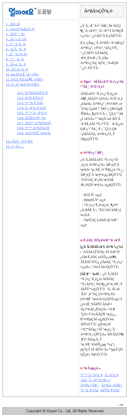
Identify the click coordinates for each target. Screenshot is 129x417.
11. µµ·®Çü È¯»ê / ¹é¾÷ (22, 74)
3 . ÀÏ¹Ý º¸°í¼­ (15, 34)
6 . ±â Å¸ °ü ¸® (16, 49)
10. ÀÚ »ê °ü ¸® (17, 69)
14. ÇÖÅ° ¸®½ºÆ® (19, 141)
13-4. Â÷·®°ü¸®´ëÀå (31, 108)
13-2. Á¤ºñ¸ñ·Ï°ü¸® (30, 98)
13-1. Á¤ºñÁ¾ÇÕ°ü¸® (32, 93)
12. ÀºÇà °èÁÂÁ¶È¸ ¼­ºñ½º (24, 79)
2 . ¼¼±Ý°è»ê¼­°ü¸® (20, 29)
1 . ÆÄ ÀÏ (13, 24)
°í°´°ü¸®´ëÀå (89, 390)
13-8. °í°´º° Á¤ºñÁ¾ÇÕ (33, 128)
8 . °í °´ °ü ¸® (15, 59)
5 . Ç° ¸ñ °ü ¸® (16, 44)
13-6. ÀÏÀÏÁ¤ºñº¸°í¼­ (31, 118)
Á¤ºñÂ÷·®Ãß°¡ (111, 385)
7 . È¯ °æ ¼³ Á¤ (16, 54)
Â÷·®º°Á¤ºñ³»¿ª (100, 380)
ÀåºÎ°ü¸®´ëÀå (109, 390)
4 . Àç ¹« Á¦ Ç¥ (16, 39)
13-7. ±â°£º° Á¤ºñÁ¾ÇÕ (34, 123)
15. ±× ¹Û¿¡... (15, 146)
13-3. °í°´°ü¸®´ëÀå (30, 103)
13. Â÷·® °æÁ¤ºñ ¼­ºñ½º (22, 84)
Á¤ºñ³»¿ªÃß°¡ (89, 385)
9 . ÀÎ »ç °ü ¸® (16, 64)
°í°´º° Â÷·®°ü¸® (91, 375)
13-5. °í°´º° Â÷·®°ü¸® (32, 113)
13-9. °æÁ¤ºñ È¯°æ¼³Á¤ (34, 133)
